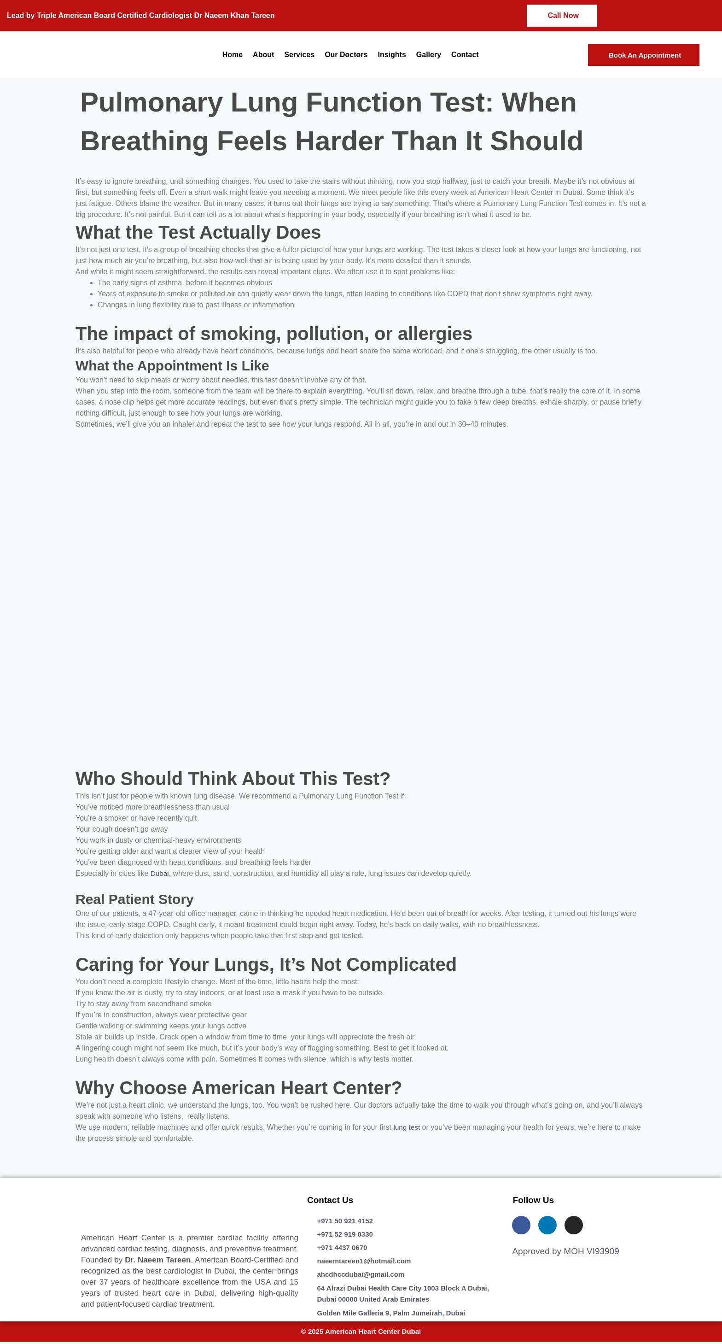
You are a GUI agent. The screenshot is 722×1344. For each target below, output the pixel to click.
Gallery (428, 55)
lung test (407, 1127)
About (263, 55)
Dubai (160, 873)
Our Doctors (346, 55)
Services (299, 55)
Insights (392, 55)
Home (232, 55)
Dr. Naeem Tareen (158, 1260)
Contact (465, 55)
